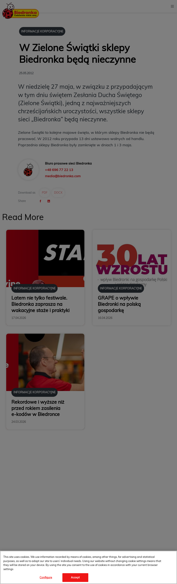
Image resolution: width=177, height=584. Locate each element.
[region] (88, 567)
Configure (46, 577)
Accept (75, 577)
